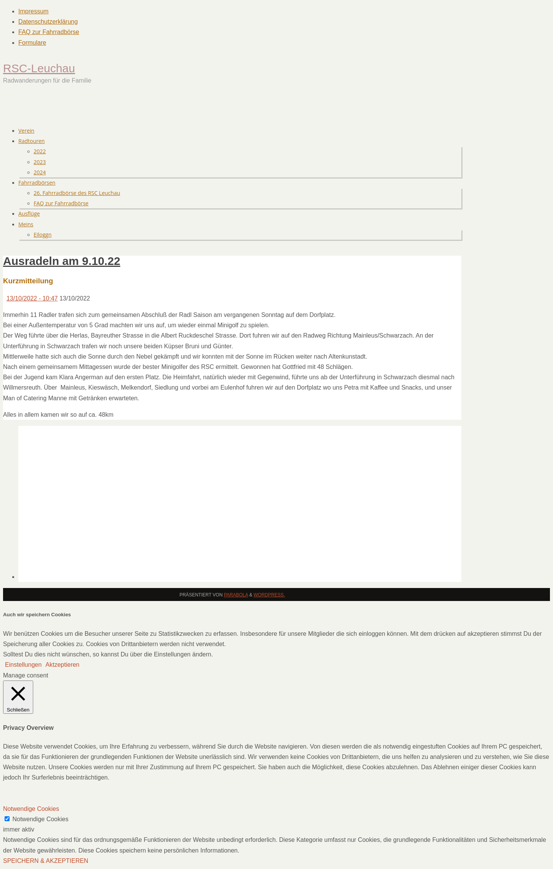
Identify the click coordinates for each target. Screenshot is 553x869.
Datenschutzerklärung (48, 21)
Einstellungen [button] (23, 664)
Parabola (236, 595)
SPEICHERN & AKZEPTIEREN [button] (45, 861)
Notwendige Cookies (40, 819)
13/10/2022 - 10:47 (32, 298)
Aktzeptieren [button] (62, 664)
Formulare (32, 42)
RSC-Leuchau (39, 68)
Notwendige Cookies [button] (31, 809)
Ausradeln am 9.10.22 (61, 261)
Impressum (33, 11)
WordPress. (269, 595)
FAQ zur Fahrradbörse (48, 32)
